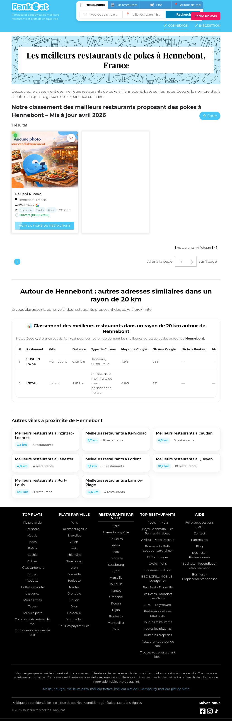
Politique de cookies (67, 702)
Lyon (74, 567)
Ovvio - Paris (158, 563)
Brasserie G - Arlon (157, 570)
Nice (116, 629)
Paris (74, 522)
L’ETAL (32, 383)
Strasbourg (74, 561)
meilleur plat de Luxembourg (135, 689)
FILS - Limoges (158, 557)
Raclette (33, 580)
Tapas (32, 606)
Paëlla (32, 548)
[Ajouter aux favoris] (71, 138)
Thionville (74, 554)
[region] (116, 371)
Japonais (26, 210)
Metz (74, 548)
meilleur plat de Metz (173, 689)
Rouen (74, 600)
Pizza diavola (32, 522)
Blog (199, 546)
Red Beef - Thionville (157, 587)
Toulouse (74, 580)
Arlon (74, 542)
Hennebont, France (32, 199)
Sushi (40, 210)
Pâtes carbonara (32, 567)
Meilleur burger (54, 689)
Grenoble (74, 593)
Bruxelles (74, 535)
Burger (32, 574)
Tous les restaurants (157, 622)
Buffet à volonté (32, 587)
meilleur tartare (101, 689)
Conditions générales (99, 702)
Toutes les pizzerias (157, 628)
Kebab (32, 535)
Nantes (74, 587)
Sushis (32, 554)
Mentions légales (129, 702)
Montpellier (74, 619)
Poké (51, 210)
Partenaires (199, 539)
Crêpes (32, 561)
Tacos (32, 542)
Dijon (74, 606)
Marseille (74, 574)
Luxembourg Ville (74, 529)
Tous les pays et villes (74, 626)
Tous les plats (32, 613)
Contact (199, 533)
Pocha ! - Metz (157, 522)
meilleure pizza (78, 689)
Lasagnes (32, 593)
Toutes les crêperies (158, 635)
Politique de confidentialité (31, 702)
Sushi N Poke (29, 194)
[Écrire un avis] (205, 16)
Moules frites (32, 600)
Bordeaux (74, 613)
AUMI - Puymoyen (158, 605)
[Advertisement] (115, 167)
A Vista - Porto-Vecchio (157, 539)
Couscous (32, 529)
